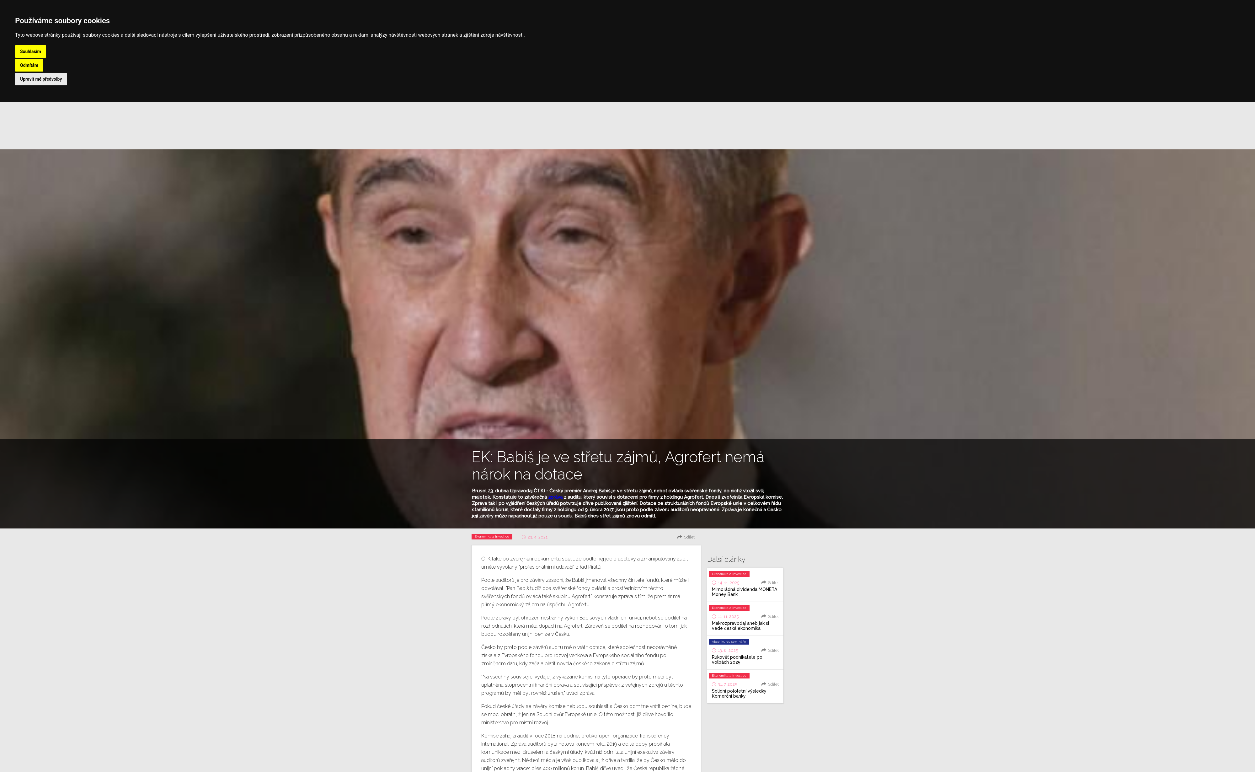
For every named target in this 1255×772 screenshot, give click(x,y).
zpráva (555, 497)
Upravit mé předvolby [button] (41, 79)
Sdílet (689, 537)
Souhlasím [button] (30, 51)
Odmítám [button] (29, 65)
